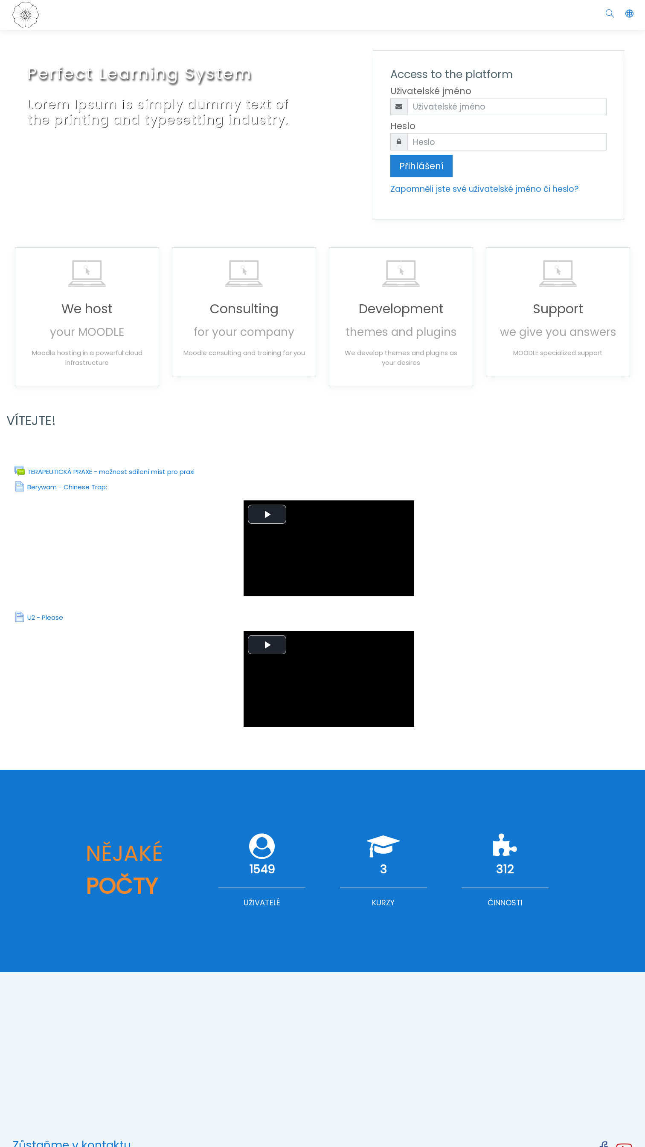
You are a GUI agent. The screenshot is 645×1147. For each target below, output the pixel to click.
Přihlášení (421, 166)
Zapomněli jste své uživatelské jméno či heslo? (484, 189)
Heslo (402, 126)
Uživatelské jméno (430, 91)
